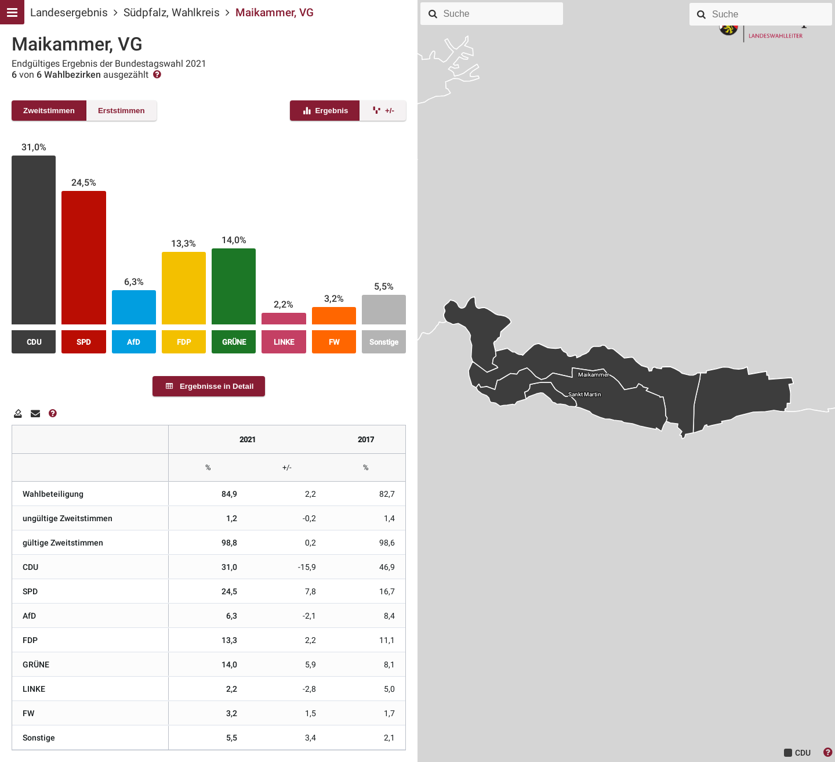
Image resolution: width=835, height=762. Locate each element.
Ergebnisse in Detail (209, 386)
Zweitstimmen (49, 110)
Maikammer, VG (274, 12)
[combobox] (501, 14)
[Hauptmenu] (12, 12)
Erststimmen (121, 110)
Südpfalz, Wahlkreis (172, 12)
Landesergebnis (69, 12)
